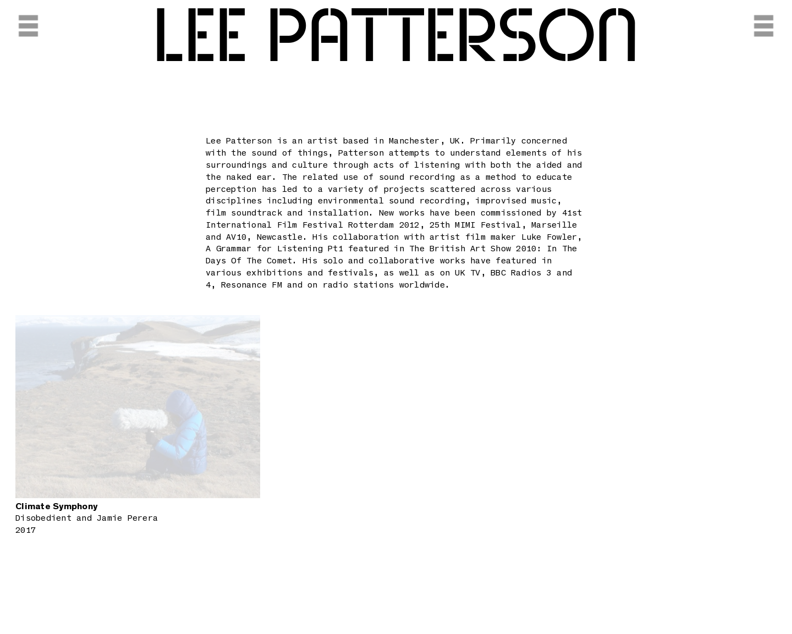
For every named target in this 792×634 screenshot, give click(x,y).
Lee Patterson (396, 38)
